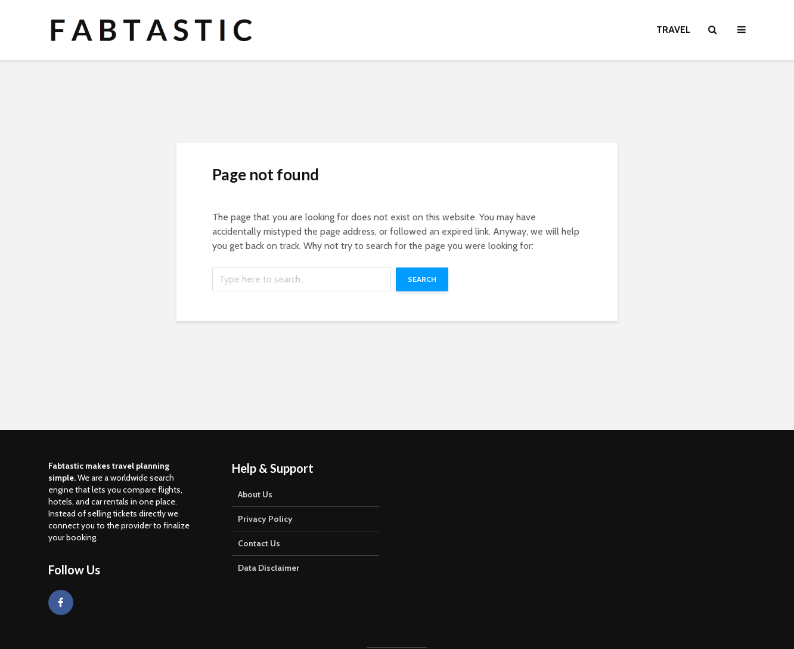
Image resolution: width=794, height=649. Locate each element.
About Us (255, 494)
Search (422, 279)
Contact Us (259, 543)
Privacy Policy (265, 518)
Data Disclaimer (268, 567)
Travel (673, 29)
